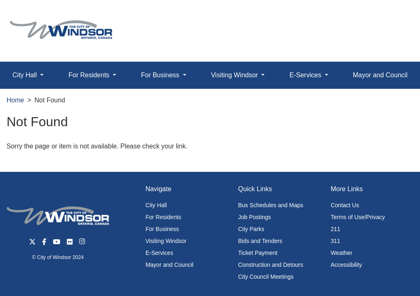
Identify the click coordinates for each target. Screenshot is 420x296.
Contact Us (345, 205)
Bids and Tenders (260, 241)
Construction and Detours (270, 264)
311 (335, 241)
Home (15, 100)
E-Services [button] (306, 75)
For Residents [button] (89, 75)
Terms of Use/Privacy (358, 217)
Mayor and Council (380, 75)
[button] (395, 15)
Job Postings (254, 217)
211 (335, 229)
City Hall (156, 205)
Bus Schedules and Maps (270, 205)
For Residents (163, 217)
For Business (162, 229)
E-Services (159, 253)
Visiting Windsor (166, 241)
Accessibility (346, 264)
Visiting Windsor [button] (235, 75)
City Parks (251, 229)
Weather (341, 253)
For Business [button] (161, 75)
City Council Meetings (265, 276)
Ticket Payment (257, 253)
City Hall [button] (25, 75)
